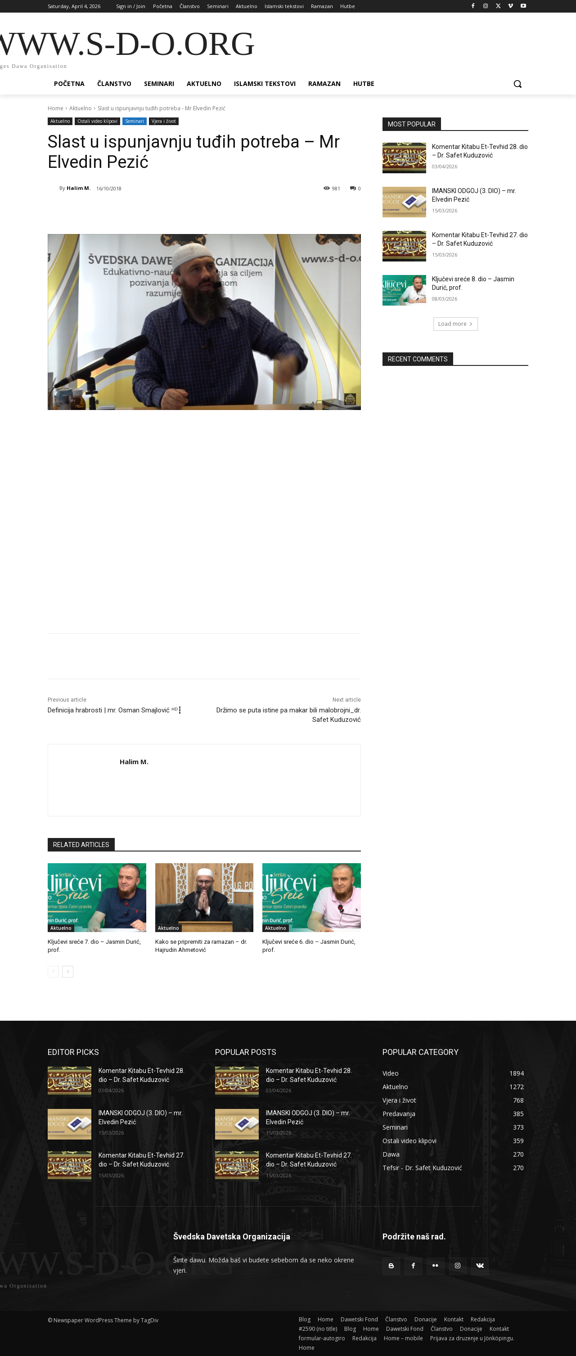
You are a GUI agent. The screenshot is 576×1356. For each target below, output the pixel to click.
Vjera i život (164, 121)
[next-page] (67, 972)
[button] (517, 84)
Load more (455, 324)
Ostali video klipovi (97, 121)
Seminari (134, 121)
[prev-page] (53, 972)
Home (55, 108)
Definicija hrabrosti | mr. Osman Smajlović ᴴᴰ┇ (115, 710)
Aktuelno (80, 108)
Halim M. (78, 188)
